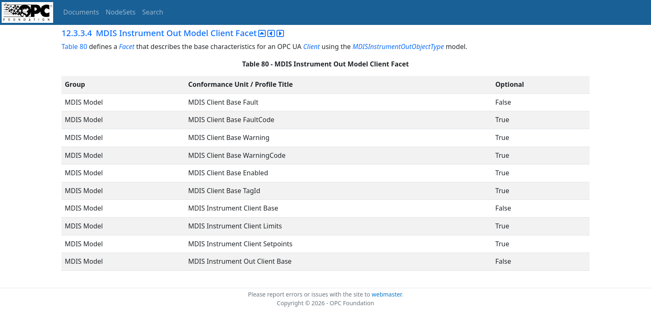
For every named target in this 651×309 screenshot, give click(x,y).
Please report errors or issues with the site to (310, 294)
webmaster (386, 294)
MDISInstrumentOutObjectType (398, 46)
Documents (81, 12)
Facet (127, 46)
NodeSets (121, 12)
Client (311, 46)
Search (153, 12)
